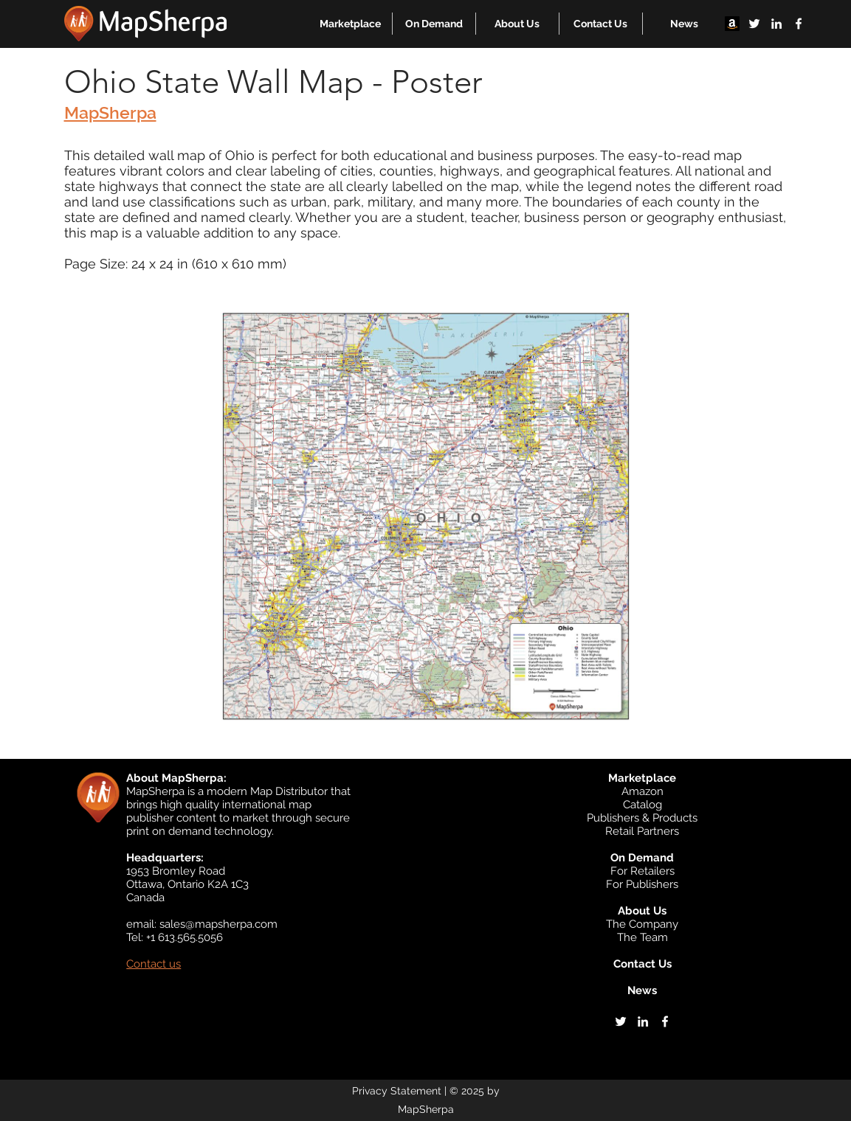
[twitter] (754, 23)
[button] (350, 24)
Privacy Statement (396, 1091)
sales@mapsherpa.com (218, 924)
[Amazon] (732, 23)
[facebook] (798, 23)
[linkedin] (776, 23)
